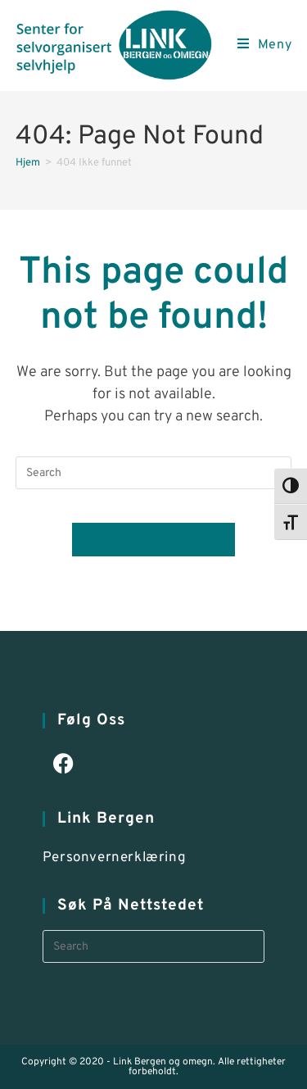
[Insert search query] (154, 472)
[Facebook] (63, 765)
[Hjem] (28, 163)
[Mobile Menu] (264, 45)
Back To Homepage (153, 539)
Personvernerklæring (114, 858)
